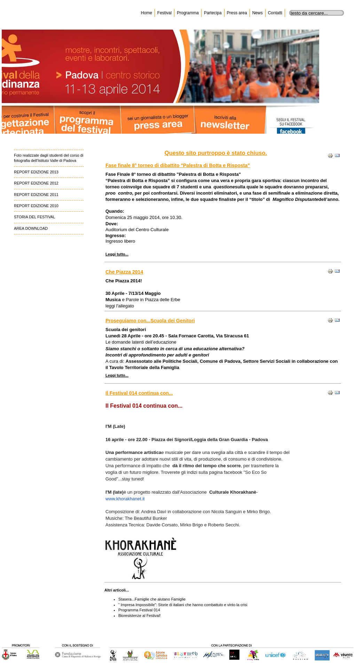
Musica (113, 299)
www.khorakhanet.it (125, 498)
